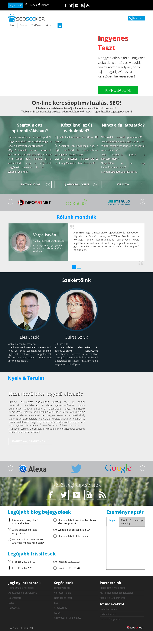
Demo (23, 25)
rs (87, 5)
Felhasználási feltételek (21, 587)
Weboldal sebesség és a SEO (74, 529)
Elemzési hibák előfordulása (73, 536)
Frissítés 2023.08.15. (23, 561)
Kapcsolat (14, 607)
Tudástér (37, 25)
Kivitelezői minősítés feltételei (116, 592)
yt (82, 5)
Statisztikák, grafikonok (28, 441)
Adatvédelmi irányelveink (23, 592)
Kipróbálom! (118, 90)
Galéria (50, 25)
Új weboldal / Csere (76, 184)
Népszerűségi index (111, 619)
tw (71, 5)
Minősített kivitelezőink (112, 587)
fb (65, 5)
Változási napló (62, 592)
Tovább (142, 201)
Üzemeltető (15, 597)
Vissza (10, 201)
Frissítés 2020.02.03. (69, 561)
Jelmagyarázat (62, 587)
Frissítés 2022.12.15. (23, 568)
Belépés (44, 5)
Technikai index (108, 609)
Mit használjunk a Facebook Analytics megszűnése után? (28, 541)
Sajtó (11, 602)
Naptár (112, 520)
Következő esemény (125, 522)
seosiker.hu (26, 18)
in (76, 5)
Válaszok (123, 184)
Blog (12, 25)
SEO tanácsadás (29, 184)
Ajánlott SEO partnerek (112, 597)
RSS (56, 602)
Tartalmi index (108, 614)
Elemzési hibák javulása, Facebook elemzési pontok (77, 521)
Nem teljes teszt (63, 597)
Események (139, 520)
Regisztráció (15, 5)
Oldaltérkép (60, 607)
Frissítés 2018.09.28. (69, 568)
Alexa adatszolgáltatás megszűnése (24, 531)
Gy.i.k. (57, 612)
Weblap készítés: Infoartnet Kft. (135, 628)
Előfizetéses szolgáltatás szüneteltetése (25, 521)
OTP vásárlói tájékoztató (67, 617)
